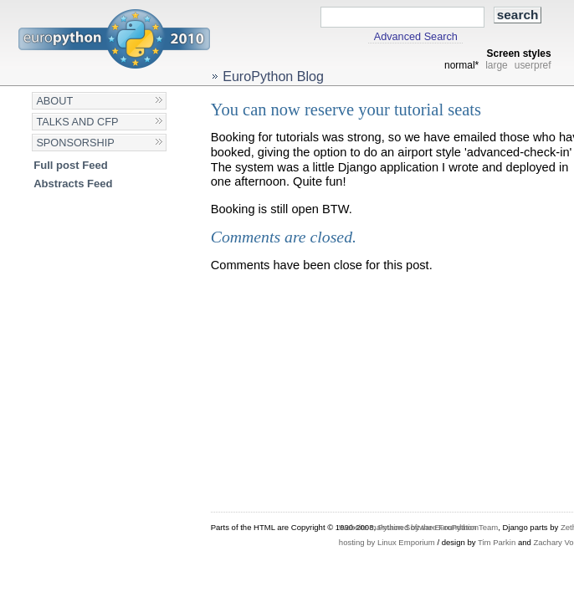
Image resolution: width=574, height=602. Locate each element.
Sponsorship (75, 142)
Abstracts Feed (72, 183)
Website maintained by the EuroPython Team (418, 527)
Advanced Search (416, 37)
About (54, 100)
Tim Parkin (496, 542)
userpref (533, 65)
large (496, 65)
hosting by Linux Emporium (387, 542)
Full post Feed (70, 165)
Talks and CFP (77, 121)
